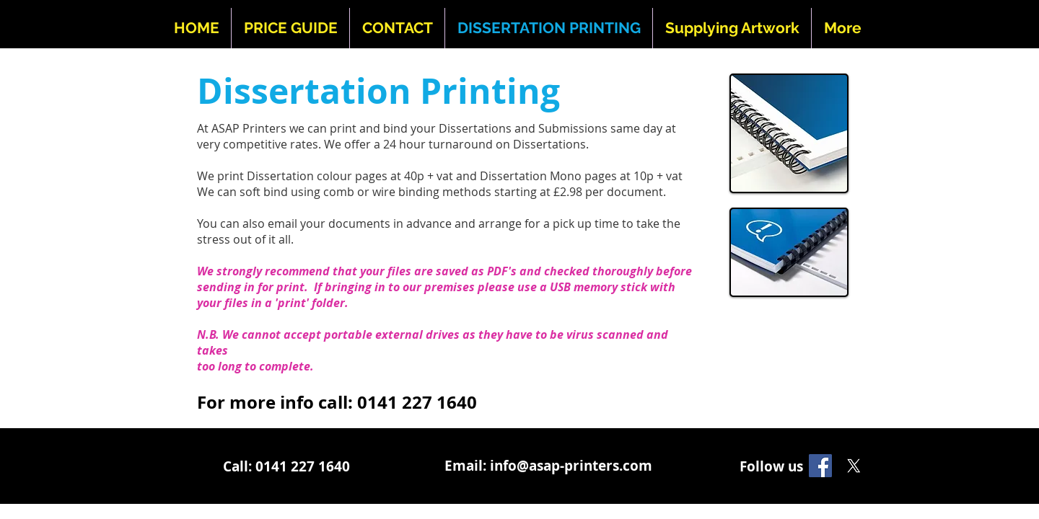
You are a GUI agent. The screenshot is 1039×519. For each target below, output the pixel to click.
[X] (853, 465)
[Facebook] (820, 465)
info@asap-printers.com (571, 465)
